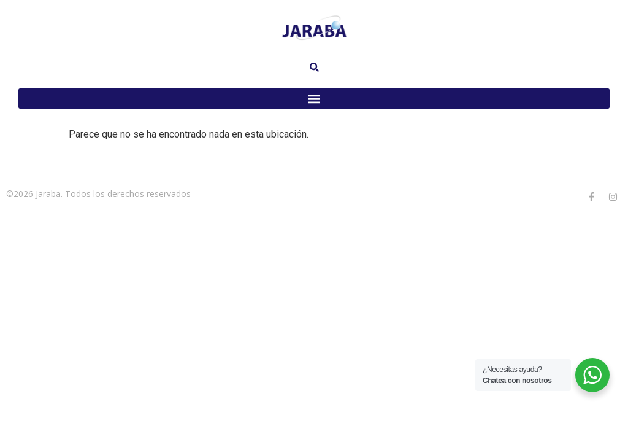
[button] (314, 98)
